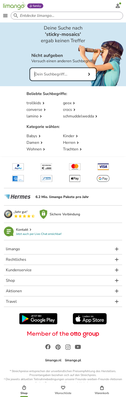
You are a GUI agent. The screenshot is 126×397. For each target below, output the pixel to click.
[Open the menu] (5, 15)
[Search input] (66, 16)
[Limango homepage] (14, 6)
